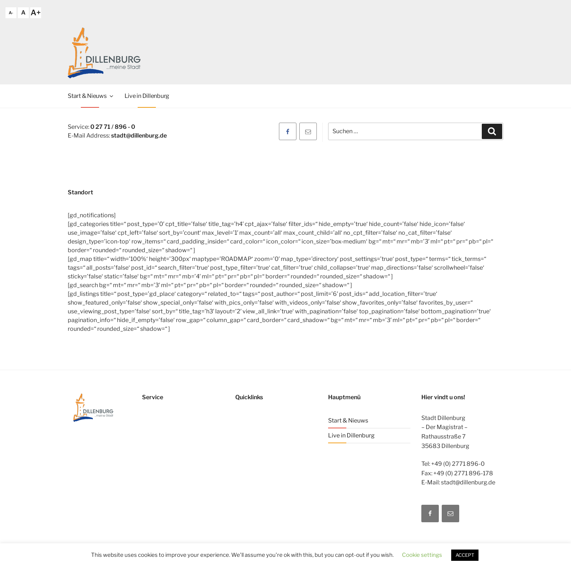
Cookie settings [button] (422, 555)
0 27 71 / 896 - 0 (112, 126)
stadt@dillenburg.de (139, 135)
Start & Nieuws (91, 95)
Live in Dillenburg (147, 95)
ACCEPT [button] (465, 555)
